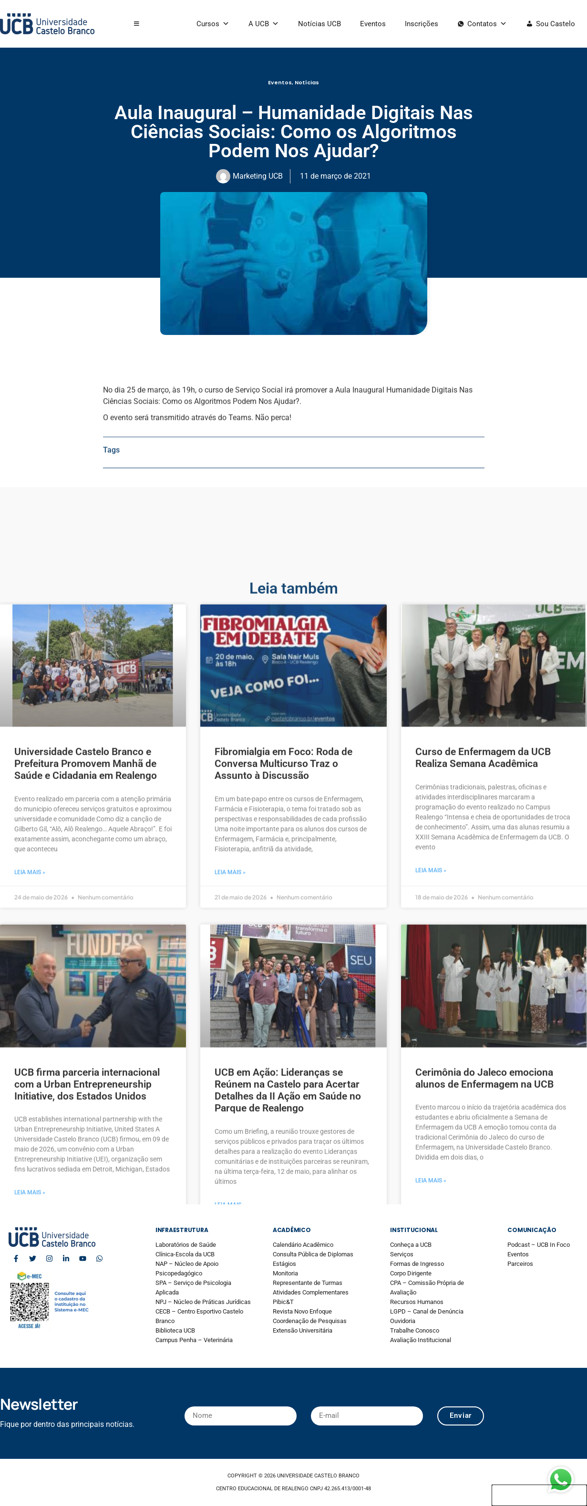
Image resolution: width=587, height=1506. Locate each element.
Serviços (401, 1254)
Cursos (212, 23)
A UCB (263, 23)
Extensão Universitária (302, 1330)
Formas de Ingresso (417, 1263)
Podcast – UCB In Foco (538, 1244)
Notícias (307, 82)
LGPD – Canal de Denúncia (426, 1311)
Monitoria (285, 1273)
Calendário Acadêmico (303, 1244)
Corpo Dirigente (411, 1273)
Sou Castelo (555, 24)
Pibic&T (283, 1301)
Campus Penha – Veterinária (194, 1340)
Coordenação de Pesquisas (310, 1320)
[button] (136, 23)
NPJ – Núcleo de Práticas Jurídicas (203, 1301)
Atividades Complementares (311, 1292)
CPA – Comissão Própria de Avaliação (427, 1287)
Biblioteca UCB (175, 1330)
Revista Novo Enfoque (302, 1311)
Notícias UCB (319, 24)
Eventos (373, 24)
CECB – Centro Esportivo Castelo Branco (199, 1316)
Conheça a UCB (411, 1244)
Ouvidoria (402, 1320)
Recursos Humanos (416, 1301)
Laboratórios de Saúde (185, 1244)
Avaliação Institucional (420, 1340)
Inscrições (421, 24)
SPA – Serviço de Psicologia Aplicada (193, 1287)
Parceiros (520, 1263)
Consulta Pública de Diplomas (313, 1254)
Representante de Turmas (307, 1282)
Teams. (240, 483)
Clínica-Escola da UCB (185, 1254)
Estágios (284, 1263)
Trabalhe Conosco (414, 1330)
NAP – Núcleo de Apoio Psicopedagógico (186, 1268)
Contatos (487, 23)
